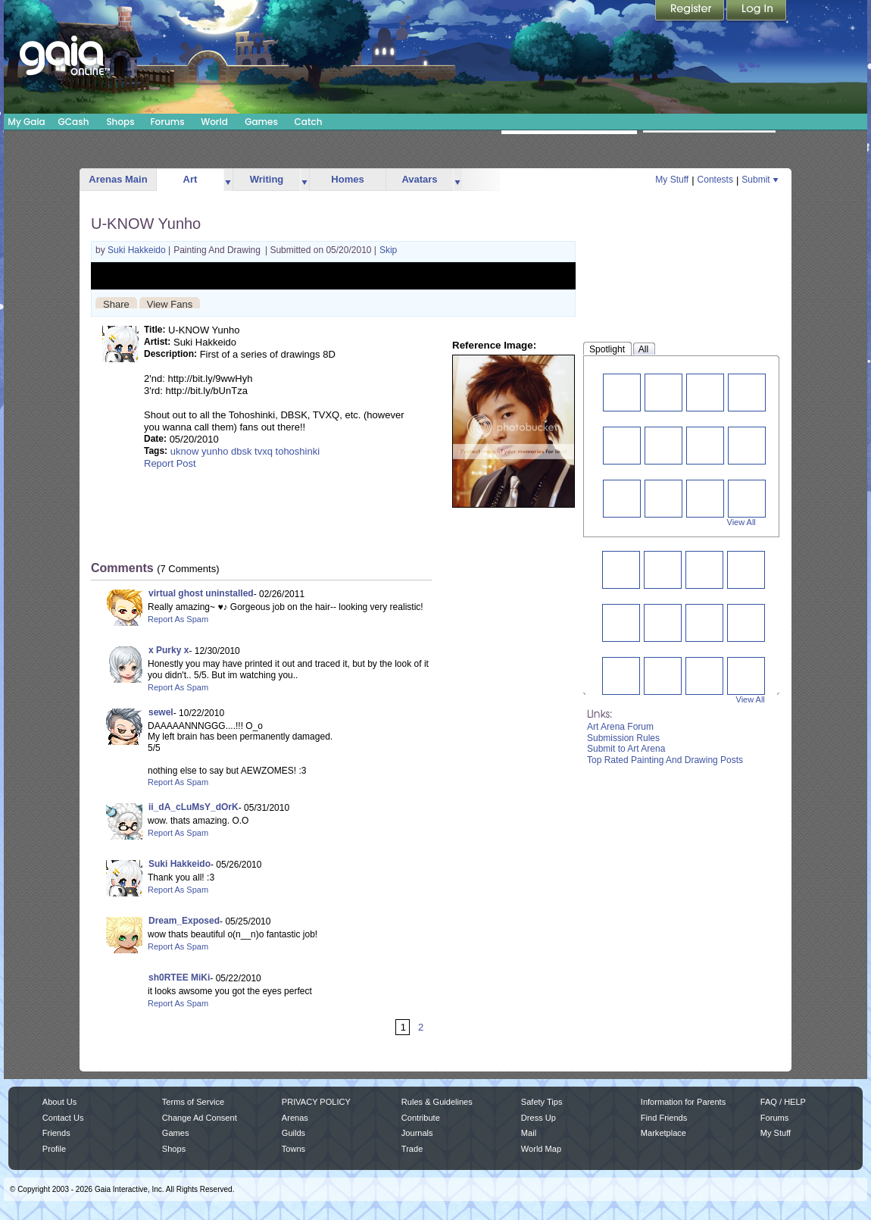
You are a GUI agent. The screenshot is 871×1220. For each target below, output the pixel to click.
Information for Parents (683, 1101)
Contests (715, 179)
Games (261, 121)
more (228, 180)
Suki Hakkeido (138, 250)
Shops (120, 121)
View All (741, 522)
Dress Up (538, 1117)
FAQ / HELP (783, 1101)
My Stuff (671, 179)
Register (690, 11)
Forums (167, 121)
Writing (267, 179)
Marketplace (663, 1132)
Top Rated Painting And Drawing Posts (665, 760)
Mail (528, 1132)
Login (756, 11)
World (214, 121)
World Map (541, 1148)
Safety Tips (542, 1101)
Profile (54, 1148)
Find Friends (664, 1117)
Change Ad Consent (199, 1117)
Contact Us (63, 1117)
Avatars (419, 179)
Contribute (420, 1117)
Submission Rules (623, 738)
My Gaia (26, 121)
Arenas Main (118, 179)
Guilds (293, 1132)
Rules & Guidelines (437, 1101)
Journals (417, 1132)
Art (190, 179)
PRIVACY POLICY (316, 1101)
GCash (73, 121)
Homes (347, 179)
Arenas (295, 1117)
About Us (59, 1101)
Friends (56, 1132)
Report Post (170, 463)
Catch (309, 121)
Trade (412, 1148)
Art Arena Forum (620, 726)
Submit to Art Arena (626, 748)
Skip (388, 250)
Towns (293, 1148)
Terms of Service (193, 1101)
